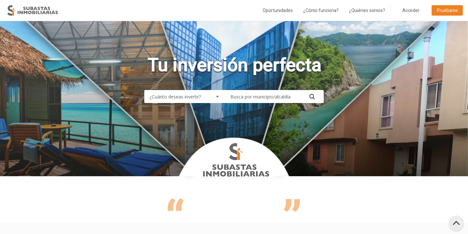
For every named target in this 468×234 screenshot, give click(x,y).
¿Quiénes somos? (367, 10)
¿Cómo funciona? (321, 10)
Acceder (411, 10)
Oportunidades (278, 10)
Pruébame (447, 10)
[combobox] (185, 96)
